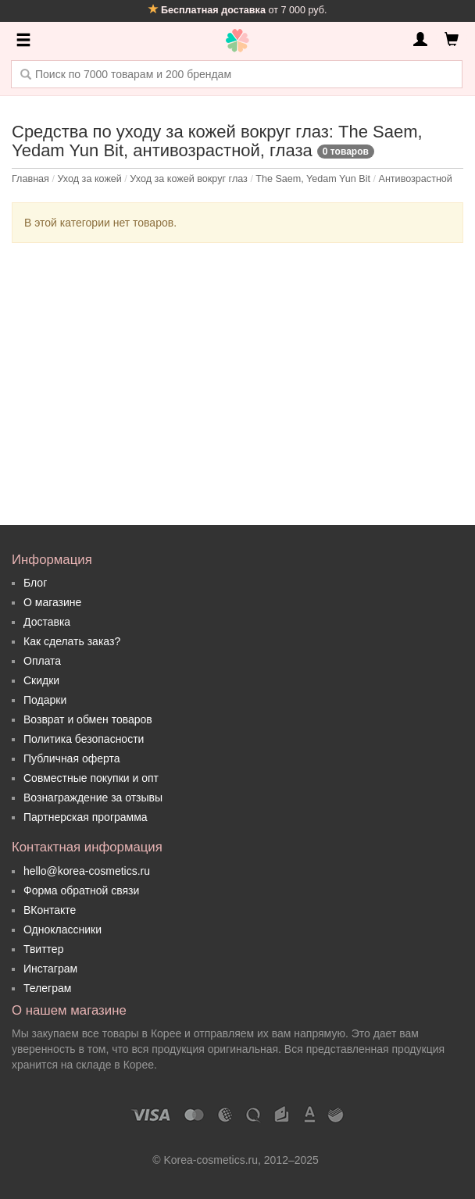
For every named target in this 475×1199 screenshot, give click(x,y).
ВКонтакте (49, 910)
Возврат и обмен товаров (87, 719)
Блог (35, 582)
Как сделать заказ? (71, 641)
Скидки (41, 680)
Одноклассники (62, 929)
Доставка (46, 622)
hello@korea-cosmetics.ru (86, 871)
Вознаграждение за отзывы (92, 797)
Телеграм (47, 988)
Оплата (42, 661)
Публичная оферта (71, 758)
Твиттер (43, 949)
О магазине (52, 602)
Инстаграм (50, 968)
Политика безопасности (83, 739)
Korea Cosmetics (237, 40)
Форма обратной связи (81, 890)
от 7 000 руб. (237, 10)
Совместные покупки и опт (91, 778)
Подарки (44, 700)
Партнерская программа (85, 817)
